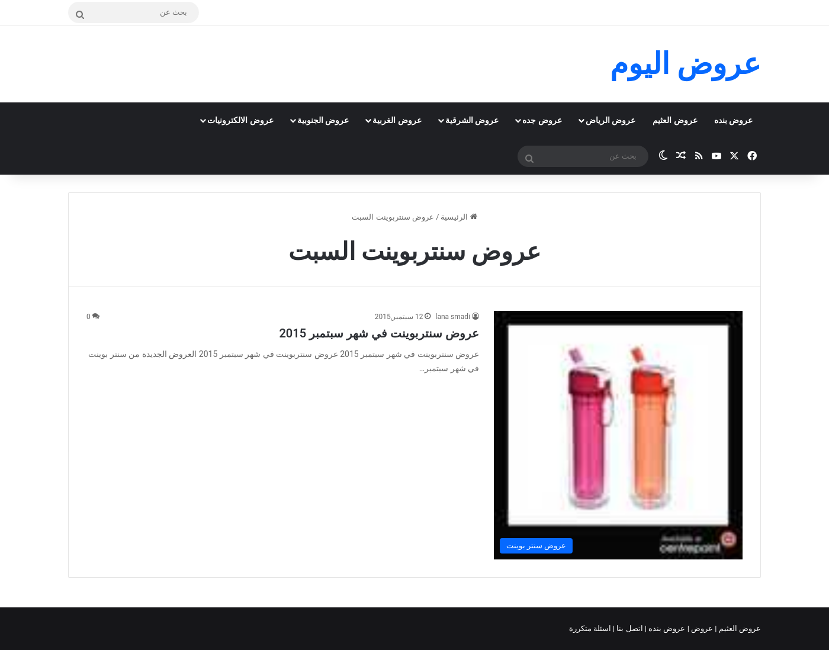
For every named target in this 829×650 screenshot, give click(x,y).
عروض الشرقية (472, 120)
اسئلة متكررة (591, 628)
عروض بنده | (666, 628)
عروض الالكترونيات (240, 120)
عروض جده (541, 120)
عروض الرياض (610, 120)
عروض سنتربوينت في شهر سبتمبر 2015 (379, 333)
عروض (702, 628)
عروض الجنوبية (323, 120)
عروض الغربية (396, 120)
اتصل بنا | (629, 628)
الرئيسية (459, 217)
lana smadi (452, 317)
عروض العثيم (675, 120)
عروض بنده (733, 120)
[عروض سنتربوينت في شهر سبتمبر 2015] (618, 435)
